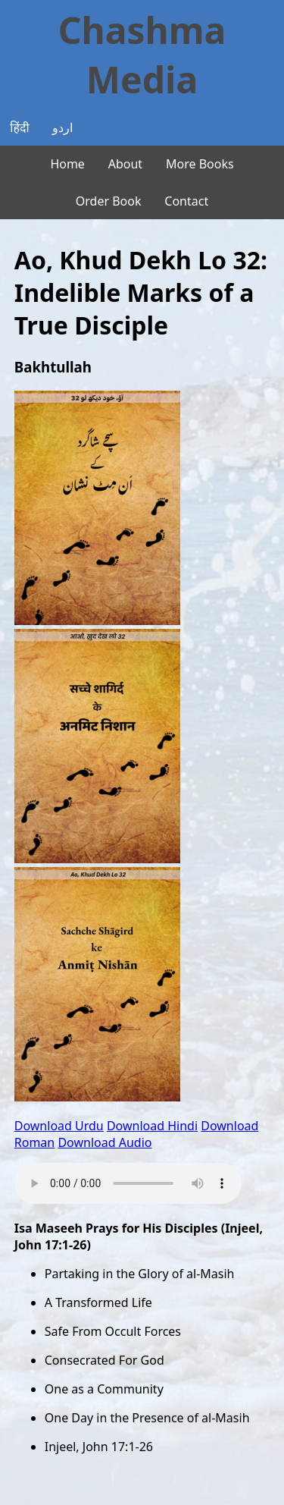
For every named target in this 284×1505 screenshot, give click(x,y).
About (125, 164)
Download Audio (104, 1142)
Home (67, 164)
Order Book (109, 201)
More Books (200, 164)
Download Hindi (152, 1125)
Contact (186, 201)
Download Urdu (59, 1125)
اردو (62, 127)
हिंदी (19, 127)
